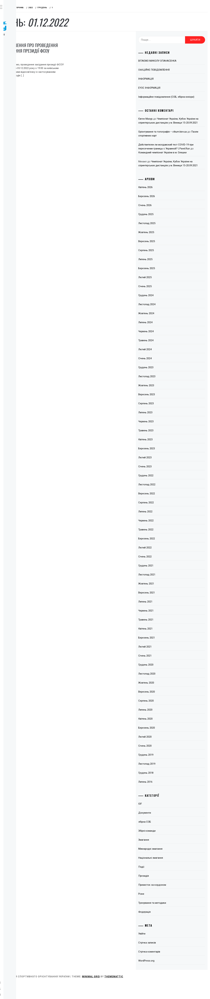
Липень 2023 (163, 428)
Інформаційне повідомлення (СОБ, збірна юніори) (179, 98)
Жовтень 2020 (163, 698)
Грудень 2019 (163, 770)
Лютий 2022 (162, 563)
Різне (158, 909)
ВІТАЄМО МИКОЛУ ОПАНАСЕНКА (175, 60)
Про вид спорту (22, 48)
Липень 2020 (163, 725)
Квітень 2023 (163, 455)
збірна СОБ (162, 837)
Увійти (159, 949)
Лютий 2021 (162, 662)
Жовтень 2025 (163, 248)
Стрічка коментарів (166, 967)
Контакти (18, 113)
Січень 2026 (162, 220)
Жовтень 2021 (163, 599)
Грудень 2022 (163, 491)
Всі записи (19, 106)
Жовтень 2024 (163, 329)
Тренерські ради (22, 69)
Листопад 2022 (164, 500)
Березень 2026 (164, 211)
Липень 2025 (163, 275)
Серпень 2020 (163, 716)
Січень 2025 (162, 302)
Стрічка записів (164, 958)
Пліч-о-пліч (20, 99)
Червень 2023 (163, 437)
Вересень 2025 (164, 257)
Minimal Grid (140, 992)
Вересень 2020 (164, 707)
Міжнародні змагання (168, 864)
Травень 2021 (163, 635)
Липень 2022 (163, 527)
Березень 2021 (164, 653)
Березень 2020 (164, 743)
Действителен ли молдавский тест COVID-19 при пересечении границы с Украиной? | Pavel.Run (180, 156)
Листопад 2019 (164, 779)
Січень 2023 (162, 482)
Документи (162, 828)
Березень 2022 (164, 554)
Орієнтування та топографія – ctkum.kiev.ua (180, 139)
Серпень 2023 (163, 419)
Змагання (18, 62)
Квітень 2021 (163, 644)
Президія (57, 38)
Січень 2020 (162, 761)
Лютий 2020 (162, 752)
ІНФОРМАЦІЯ (163, 78)
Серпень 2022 (163, 518)
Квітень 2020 (163, 734)
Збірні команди (164, 846)
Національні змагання (168, 873)
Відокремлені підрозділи (21, 78)
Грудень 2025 (163, 229)
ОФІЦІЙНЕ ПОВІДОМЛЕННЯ (171, 69)
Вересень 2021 (164, 608)
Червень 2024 (163, 347)
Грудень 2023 (163, 383)
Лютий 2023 (162, 473)
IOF (157, 819)
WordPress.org (164, 976)
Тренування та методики (169, 918)
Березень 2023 (164, 464)
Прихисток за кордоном (169, 900)
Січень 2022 (162, 572)
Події (158, 882)
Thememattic (163, 992)
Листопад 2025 (164, 239)
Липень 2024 (163, 338)
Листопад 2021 (164, 590)
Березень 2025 (164, 284)
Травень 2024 (163, 356)
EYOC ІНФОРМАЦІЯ (167, 87)
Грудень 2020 (163, 680)
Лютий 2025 (162, 293)
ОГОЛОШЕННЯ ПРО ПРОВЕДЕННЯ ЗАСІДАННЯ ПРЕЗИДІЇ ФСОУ (73, 51)
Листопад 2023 (164, 392)
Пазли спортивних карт (172, 143)
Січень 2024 (162, 374)
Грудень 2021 (163, 581)
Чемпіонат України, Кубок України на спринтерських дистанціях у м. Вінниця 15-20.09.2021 (179, 126)
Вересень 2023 (164, 410)
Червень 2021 (163, 626)
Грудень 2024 (163, 311)
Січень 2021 (162, 671)
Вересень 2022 (164, 509)
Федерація (19, 55)
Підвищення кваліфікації (20, 90)
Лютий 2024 (162, 365)
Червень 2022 (163, 536)
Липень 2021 (163, 617)
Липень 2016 (163, 797)
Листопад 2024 (164, 320)
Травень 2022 (163, 545)
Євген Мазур (163, 122)
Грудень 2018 (163, 788)
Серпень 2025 (163, 266)
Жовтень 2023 (163, 401)
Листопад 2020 (164, 689)
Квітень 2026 (163, 202)
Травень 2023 (163, 446)
